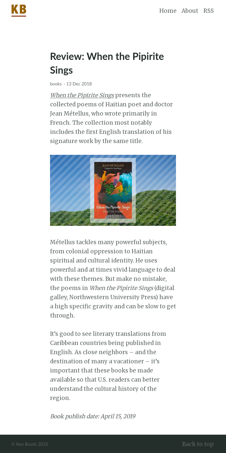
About (190, 10)
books (56, 83)
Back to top (198, 443)
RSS (208, 10)
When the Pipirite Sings (82, 95)
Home (168, 10)
